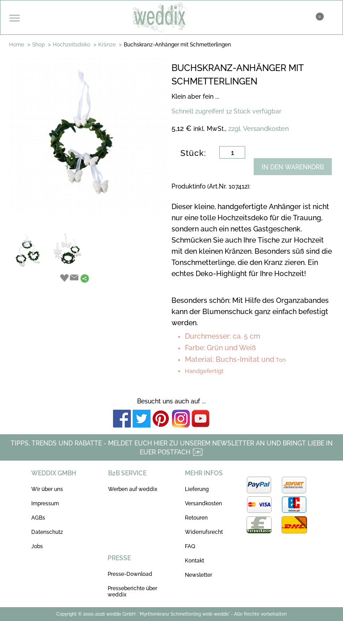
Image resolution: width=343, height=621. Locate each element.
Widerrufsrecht (204, 532)
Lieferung (197, 489)
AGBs (38, 518)
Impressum (45, 503)
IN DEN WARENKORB (293, 167)
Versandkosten (203, 503)
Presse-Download (130, 574)
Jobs (37, 546)
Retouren (196, 518)
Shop (38, 45)
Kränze (107, 45)
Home (16, 45)
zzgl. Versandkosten (258, 129)
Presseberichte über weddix (132, 591)
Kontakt (194, 561)
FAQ (190, 546)
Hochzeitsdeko (71, 45)
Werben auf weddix (132, 489)
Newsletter (198, 575)
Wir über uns (47, 489)
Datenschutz (47, 532)
